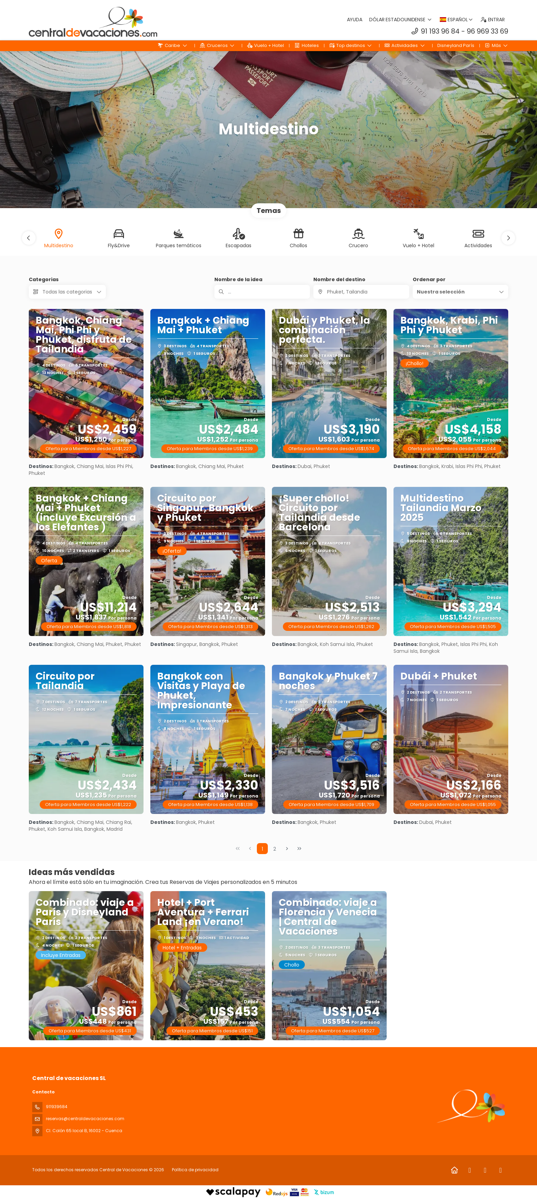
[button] (29, 238)
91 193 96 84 (440, 31)
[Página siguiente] (287, 848)
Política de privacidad (195, 1170)
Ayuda (355, 19)
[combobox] (361, 292)
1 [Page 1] (262, 849)
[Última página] (299, 848)
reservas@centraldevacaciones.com (85, 1119)
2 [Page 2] (274, 849)
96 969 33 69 (487, 31)
